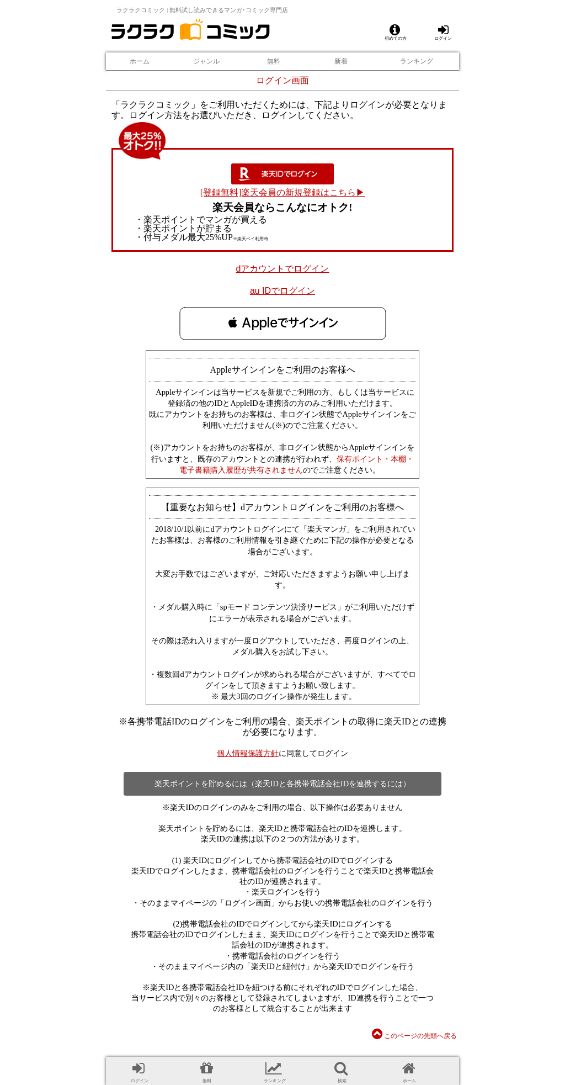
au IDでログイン (282, 290)
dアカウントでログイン (282, 268)
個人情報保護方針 (248, 753)
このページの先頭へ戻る (414, 1036)
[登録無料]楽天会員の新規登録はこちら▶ (282, 192)
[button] (282, 323)
